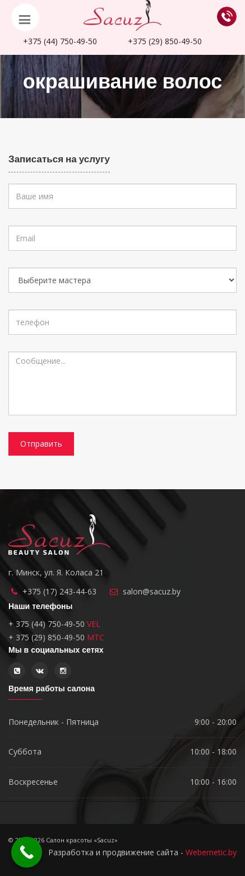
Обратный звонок (227, 16)
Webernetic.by (211, 852)
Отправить (41, 443)
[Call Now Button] (26, 852)
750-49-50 (60, 41)
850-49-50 (165, 41)
